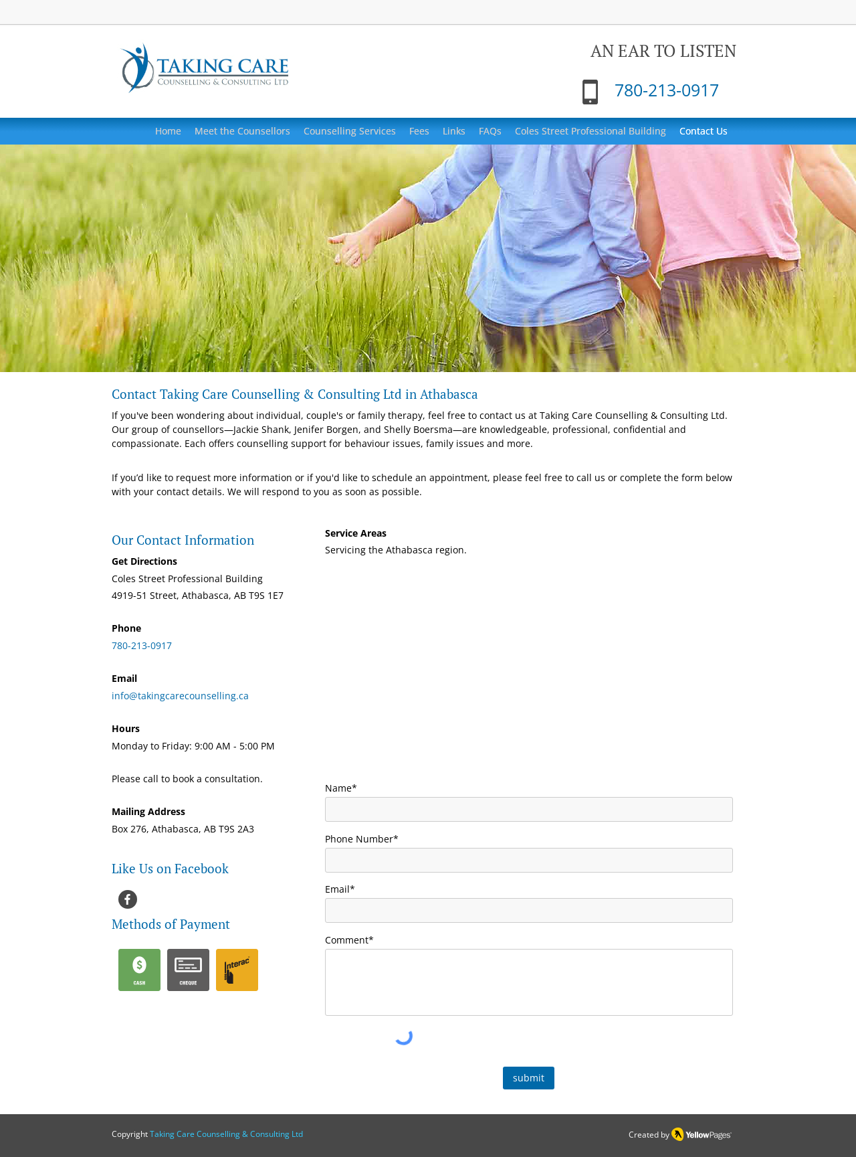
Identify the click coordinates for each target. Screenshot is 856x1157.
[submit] (528, 1078)
